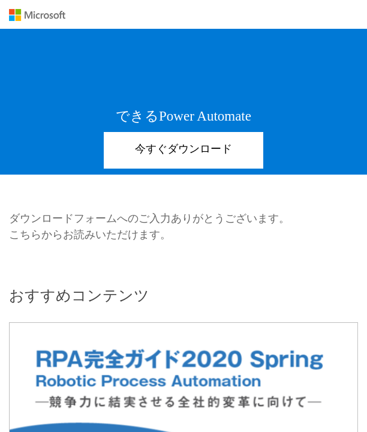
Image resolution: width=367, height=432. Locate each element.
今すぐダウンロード (183, 149)
